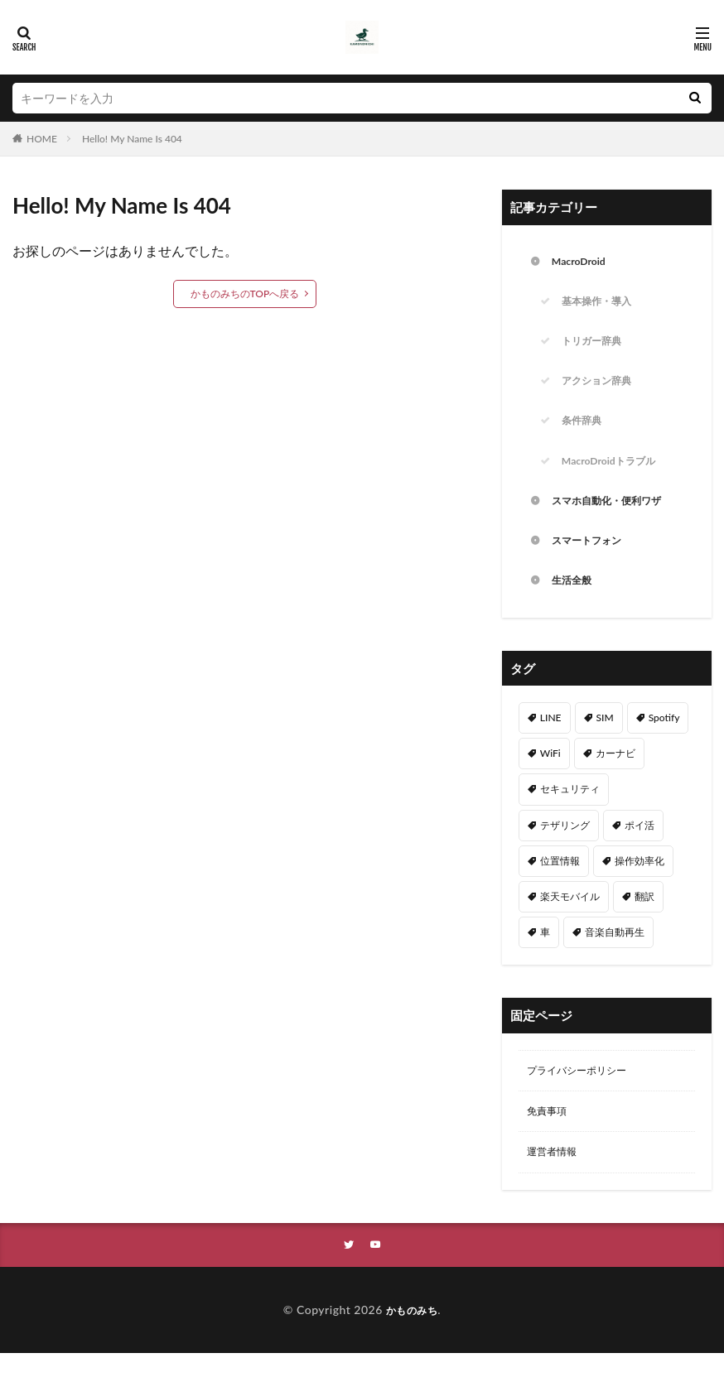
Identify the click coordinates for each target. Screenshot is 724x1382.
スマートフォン (592, 558)
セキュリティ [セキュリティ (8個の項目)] (570, 809)
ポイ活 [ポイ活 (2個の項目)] (639, 846)
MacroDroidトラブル (616, 474)
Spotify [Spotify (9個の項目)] (664, 738)
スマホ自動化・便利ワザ (615, 516)
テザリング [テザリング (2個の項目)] (565, 846)
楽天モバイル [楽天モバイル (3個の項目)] (570, 917)
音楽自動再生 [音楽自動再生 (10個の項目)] (614, 952)
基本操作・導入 (602, 305)
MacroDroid (583, 263)
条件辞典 (585, 432)
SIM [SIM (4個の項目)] (605, 738)
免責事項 (550, 1136)
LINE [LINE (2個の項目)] (551, 738)
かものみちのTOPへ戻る (245, 293)
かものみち (412, 1338)
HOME (42, 138)
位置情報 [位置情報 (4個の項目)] (560, 881)
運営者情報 (556, 1179)
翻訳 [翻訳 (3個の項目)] (644, 917)
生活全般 (575, 601)
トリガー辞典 (596, 347)
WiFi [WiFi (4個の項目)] (550, 774)
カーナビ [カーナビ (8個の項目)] (615, 774)
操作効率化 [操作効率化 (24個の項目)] (639, 881)
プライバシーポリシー (585, 1093)
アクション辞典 (602, 390)
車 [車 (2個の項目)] (545, 952)
